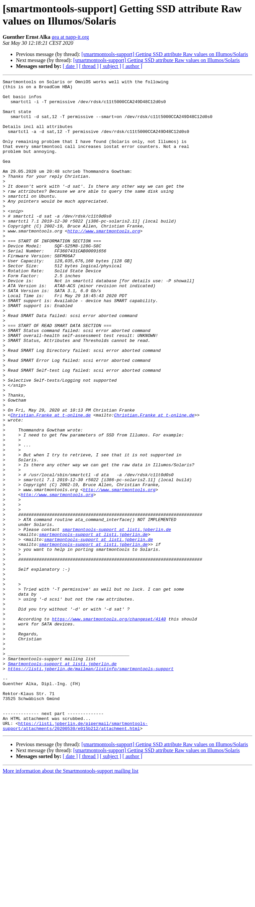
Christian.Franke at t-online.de (50, 483)
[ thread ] (89, 66)
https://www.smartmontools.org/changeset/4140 (109, 727)
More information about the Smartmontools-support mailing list (70, 901)
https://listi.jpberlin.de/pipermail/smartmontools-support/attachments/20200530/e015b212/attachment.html (75, 856)
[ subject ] (110, 66)
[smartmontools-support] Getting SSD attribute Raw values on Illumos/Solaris (164, 54)
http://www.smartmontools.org (103, 262)
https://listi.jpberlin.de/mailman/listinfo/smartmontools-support (91, 787)
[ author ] (132, 66)
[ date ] (70, 66)
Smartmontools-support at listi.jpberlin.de (62, 781)
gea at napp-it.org (70, 37)
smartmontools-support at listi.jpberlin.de (116, 620)
